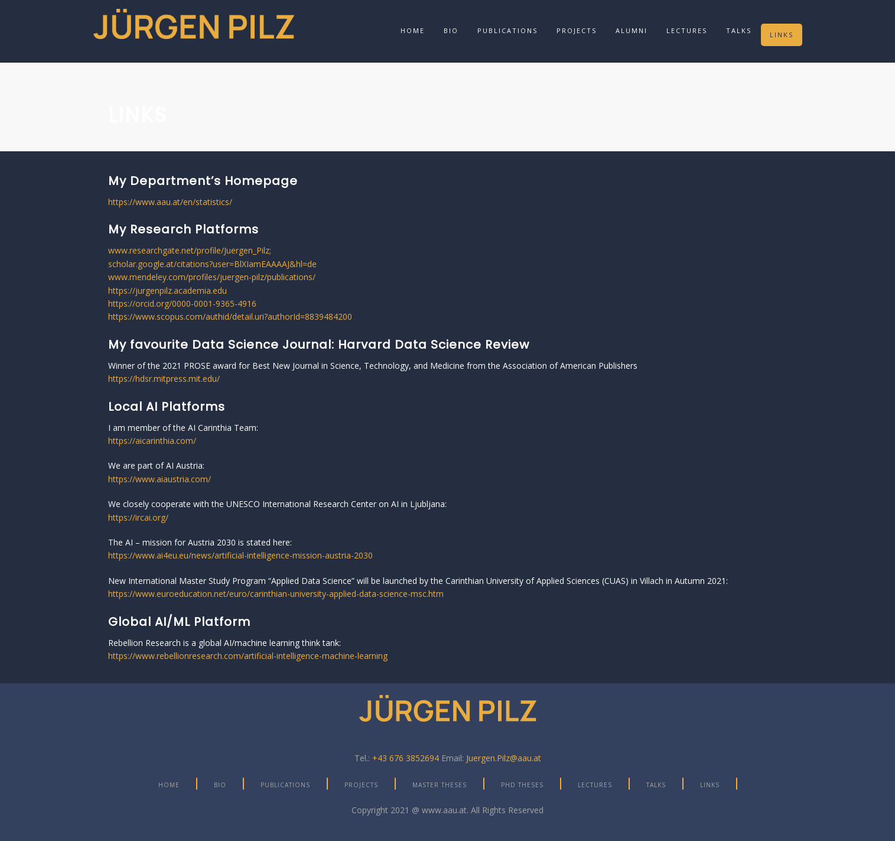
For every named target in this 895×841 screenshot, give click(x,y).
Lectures (686, 30)
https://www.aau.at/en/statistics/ (170, 201)
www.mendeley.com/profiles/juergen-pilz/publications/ (211, 277)
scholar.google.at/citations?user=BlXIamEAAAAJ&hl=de (212, 263)
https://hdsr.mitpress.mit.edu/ (164, 378)
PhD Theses (522, 785)
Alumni (631, 30)
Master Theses (439, 785)
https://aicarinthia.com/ (152, 440)
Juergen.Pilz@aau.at (503, 758)
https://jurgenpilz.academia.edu (167, 290)
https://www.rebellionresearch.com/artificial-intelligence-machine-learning (248, 655)
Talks (738, 30)
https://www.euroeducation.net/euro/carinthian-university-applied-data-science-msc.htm (276, 593)
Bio (451, 30)
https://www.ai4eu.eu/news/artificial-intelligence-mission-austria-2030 (240, 555)
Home (413, 30)
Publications (507, 30)
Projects (576, 30)
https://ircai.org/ (138, 517)
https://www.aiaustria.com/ (159, 479)
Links (781, 34)
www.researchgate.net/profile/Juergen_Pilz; (189, 250)
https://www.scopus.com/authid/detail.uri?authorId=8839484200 (230, 316)
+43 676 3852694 (405, 758)
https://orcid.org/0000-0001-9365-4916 (182, 303)
